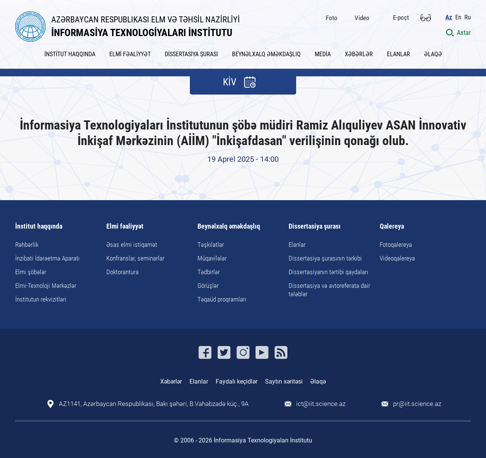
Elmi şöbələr (30, 272)
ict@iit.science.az (321, 403)
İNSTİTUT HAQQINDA (69, 54)
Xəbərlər (171, 381)
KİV (230, 82)
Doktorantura (122, 272)
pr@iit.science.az (417, 403)
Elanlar (297, 244)
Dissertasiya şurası (315, 226)
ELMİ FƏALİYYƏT (130, 54)
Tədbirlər (208, 272)
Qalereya (392, 226)
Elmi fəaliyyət (125, 226)
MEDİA (323, 54)
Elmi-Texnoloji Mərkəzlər (45, 285)
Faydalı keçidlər (236, 381)
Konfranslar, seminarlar (135, 258)
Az (448, 17)
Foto (332, 18)
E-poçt (401, 17)
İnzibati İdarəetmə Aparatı (47, 258)
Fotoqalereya (396, 244)
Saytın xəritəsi (284, 381)
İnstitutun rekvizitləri (40, 299)
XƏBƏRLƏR (359, 54)
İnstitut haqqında (38, 226)
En (458, 17)
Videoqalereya (397, 258)
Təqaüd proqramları (221, 299)
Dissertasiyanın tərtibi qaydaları (328, 272)
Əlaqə (318, 381)
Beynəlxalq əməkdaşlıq (228, 226)
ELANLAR (398, 54)
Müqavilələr (212, 258)
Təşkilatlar (210, 244)
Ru (467, 17)
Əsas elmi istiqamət (131, 244)
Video (362, 18)
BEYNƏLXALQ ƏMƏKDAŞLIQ (266, 54)
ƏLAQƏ (433, 54)
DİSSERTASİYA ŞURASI (191, 54)
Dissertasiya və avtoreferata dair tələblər (329, 290)
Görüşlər (208, 285)
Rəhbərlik (26, 244)
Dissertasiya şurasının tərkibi (325, 258)
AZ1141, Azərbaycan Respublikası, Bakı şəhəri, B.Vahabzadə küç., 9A (154, 403)
